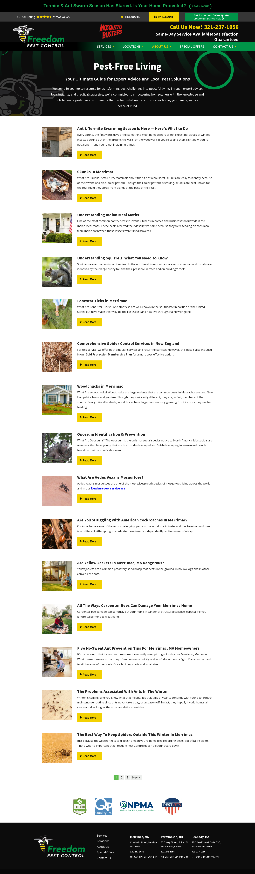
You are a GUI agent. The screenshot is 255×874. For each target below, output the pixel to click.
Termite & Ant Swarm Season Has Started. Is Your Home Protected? (128, 6)
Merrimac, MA (139, 837)
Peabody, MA (200, 837)
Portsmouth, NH (172, 837)
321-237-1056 (137, 851)
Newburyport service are (108, 488)
